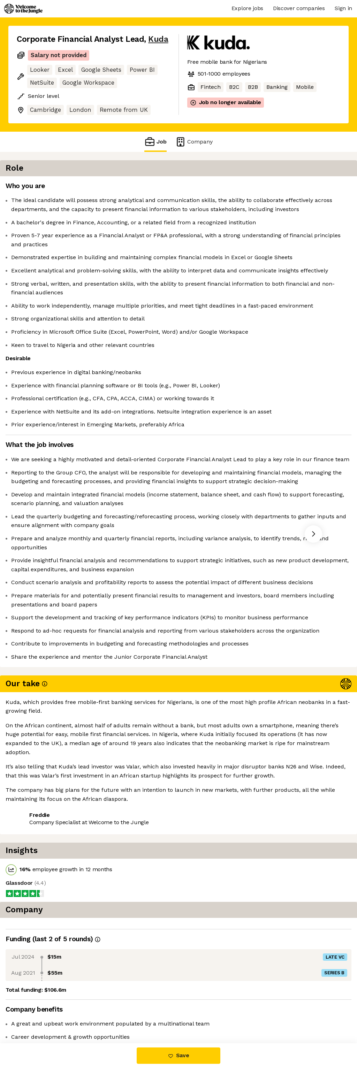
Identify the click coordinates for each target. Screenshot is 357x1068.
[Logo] (23, 9)
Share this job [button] (36, 1014)
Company (194, 141)
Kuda (158, 39)
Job (155, 141)
